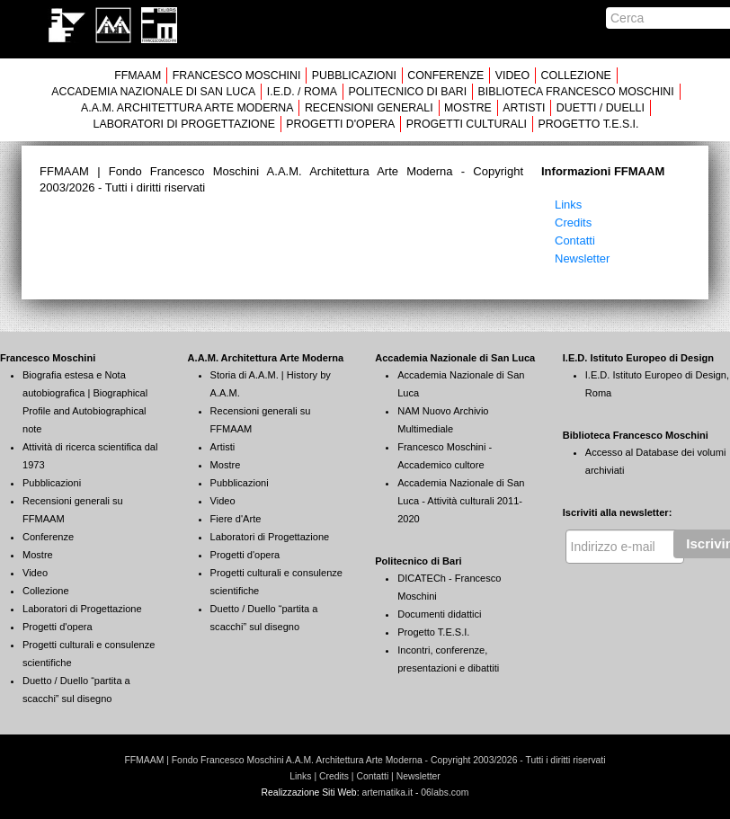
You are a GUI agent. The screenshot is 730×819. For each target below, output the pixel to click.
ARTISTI (524, 108)
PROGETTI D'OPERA (340, 124)
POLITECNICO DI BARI (407, 91)
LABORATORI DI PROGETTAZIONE (184, 124)
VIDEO (512, 75)
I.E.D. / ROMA (302, 91)
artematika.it (387, 792)
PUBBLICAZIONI (354, 75)
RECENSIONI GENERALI (369, 108)
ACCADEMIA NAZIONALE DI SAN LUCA (153, 91)
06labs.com (444, 792)
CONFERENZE (445, 75)
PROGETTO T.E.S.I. (588, 124)
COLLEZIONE (576, 75)
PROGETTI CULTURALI (466, 124)
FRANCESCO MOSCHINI (237, 75)
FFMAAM (137, 75)
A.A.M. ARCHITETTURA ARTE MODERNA (187, 108)
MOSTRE (468, 108)
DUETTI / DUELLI (600, 108)
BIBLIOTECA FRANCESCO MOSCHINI (576, 91)
